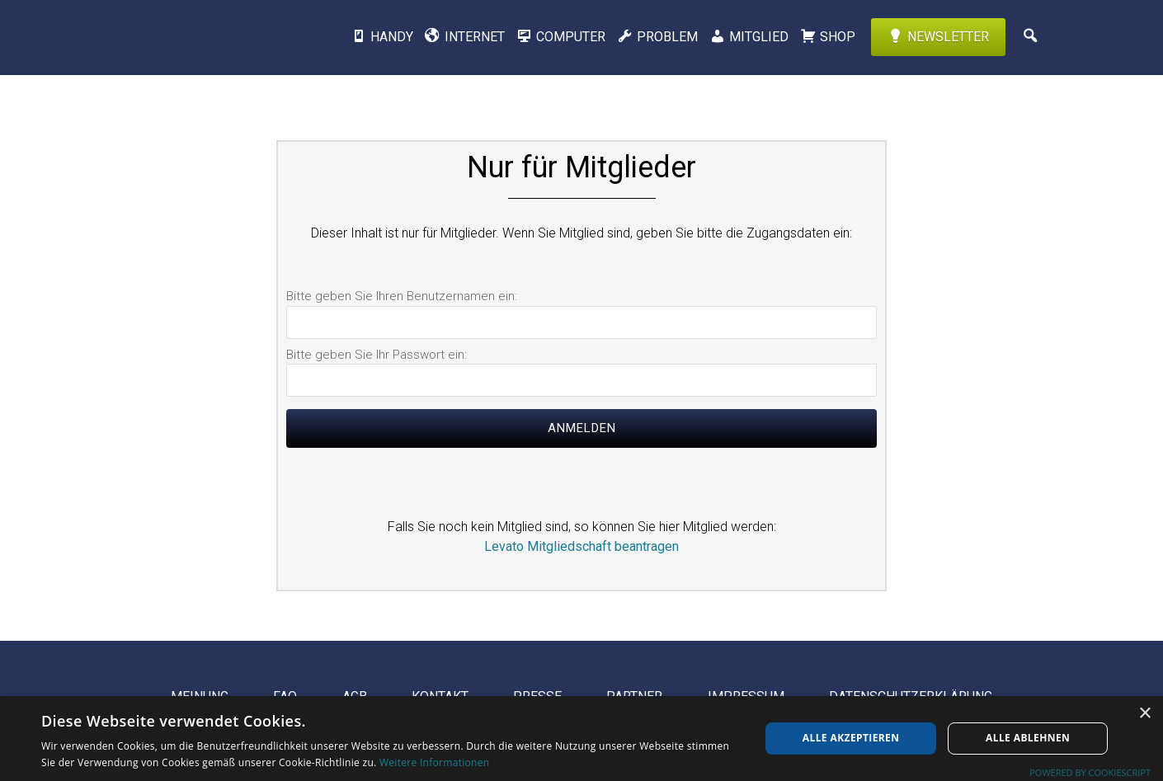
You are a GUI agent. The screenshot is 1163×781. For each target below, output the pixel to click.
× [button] (1144, 714)
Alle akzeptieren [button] (851, 738)
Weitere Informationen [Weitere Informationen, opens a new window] (434, 762)
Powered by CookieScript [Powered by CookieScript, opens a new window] (1090, 772)
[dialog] (581, 738)
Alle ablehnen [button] (1028, 738)
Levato (198, 37)
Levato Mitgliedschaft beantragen (581, 546)
